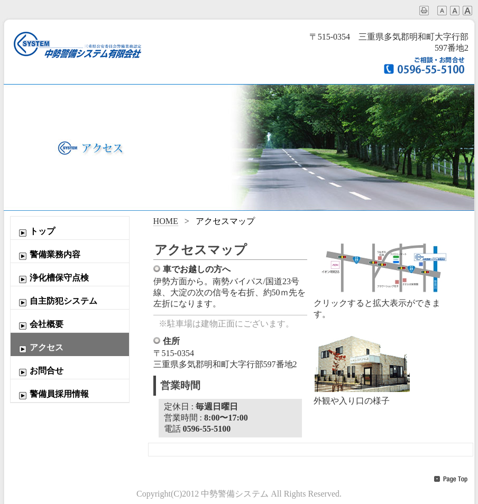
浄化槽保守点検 (52, 278)
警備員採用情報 (52, 394)
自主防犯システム (56, 301)
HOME (165, 221)
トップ (35, 232)
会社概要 (39, 325)
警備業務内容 (48, 255)
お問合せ (39, 371)
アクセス (39, 348)
